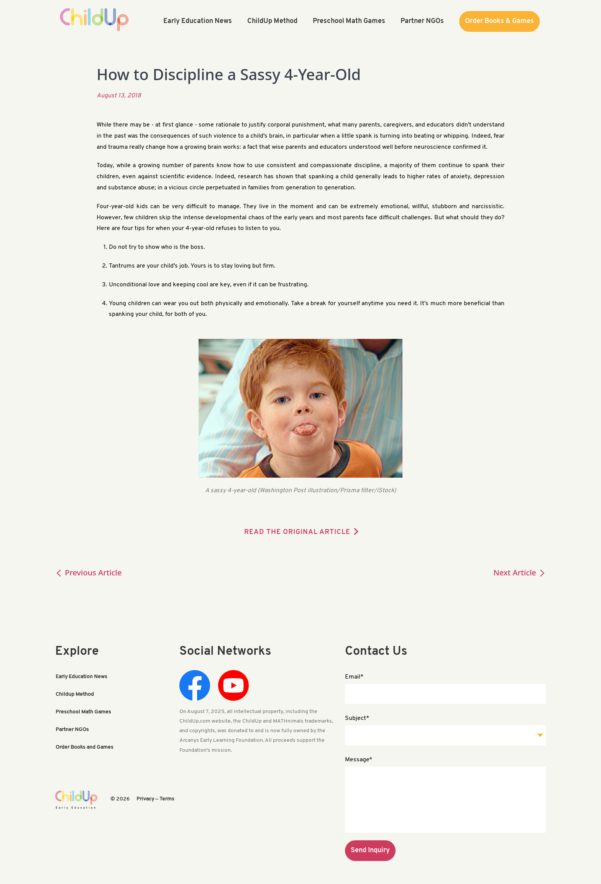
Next (519, 572)
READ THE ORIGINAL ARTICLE (297, 532)
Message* (359, 760)
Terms (166, 799)
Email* (354, 677)
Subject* (357, 718)
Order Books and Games (84, 747)
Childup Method (75, 694)
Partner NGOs (72, 730)
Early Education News (81, 677)
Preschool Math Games (83, 712)
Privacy (145, 799)
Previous (88, 572)
